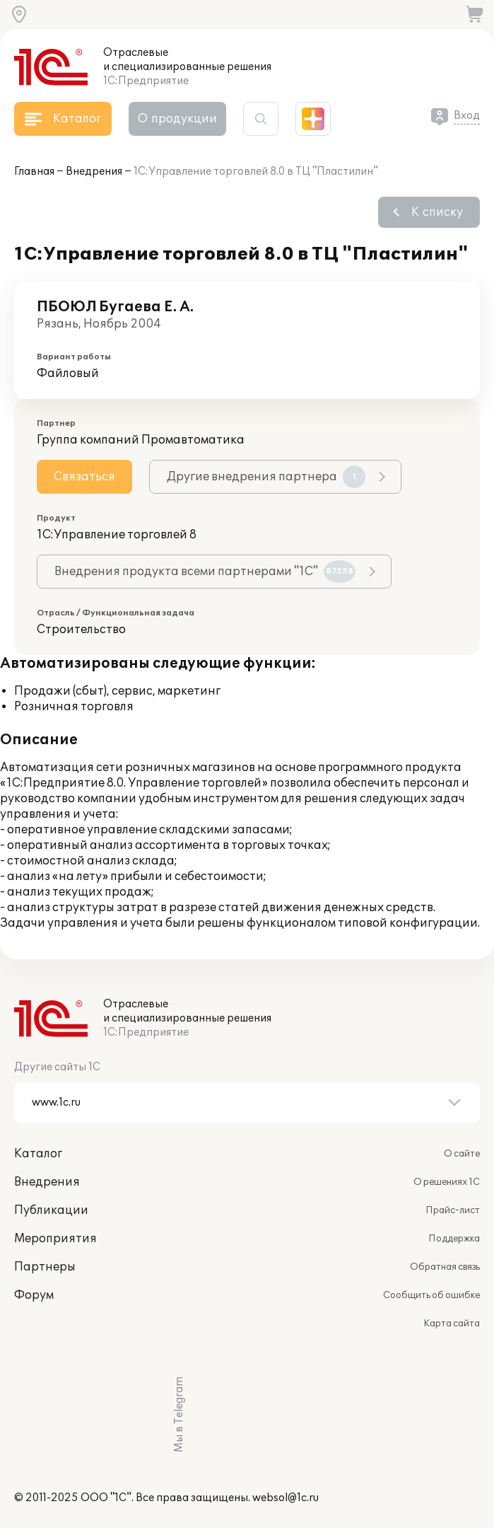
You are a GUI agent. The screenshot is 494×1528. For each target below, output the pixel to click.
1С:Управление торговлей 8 (116, 535)
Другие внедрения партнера (266, 476)
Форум (34, 1295)
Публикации (51, 1210)
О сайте (462, 1153)
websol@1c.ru (285, 1498)
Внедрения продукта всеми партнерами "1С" (204, 571)
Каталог (38, 1154)
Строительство (81, 630)
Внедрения (94, 172)
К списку (437, 212)
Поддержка (454, 1238)
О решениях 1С (446, 1182)
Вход (467, 116)
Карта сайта (451, 1323)
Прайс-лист (452, 1210)
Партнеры (45, 1267)
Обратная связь (445, 1267)
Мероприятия (55, 1239)
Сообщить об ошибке (431, 1295)
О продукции (177, 119)
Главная (34, 172)
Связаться (84, 477)
